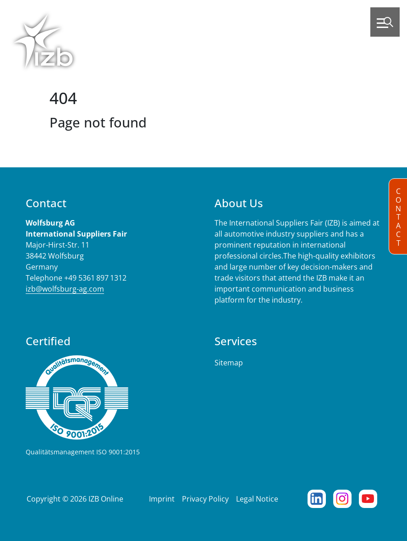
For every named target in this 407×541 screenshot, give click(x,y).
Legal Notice (257, 499)
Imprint (162, 499)
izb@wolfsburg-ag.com (65, 289)
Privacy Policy (205, 499)
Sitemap (228, 363)
